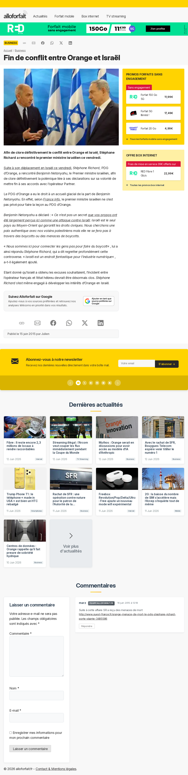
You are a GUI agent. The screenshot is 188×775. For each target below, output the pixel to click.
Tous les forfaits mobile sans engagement (153, 139)
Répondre (86, 626)
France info (51, 199)
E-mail (15, 710)
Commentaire (20, 633)
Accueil (8, 50)
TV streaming (116, 16)
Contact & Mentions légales (56, 769)
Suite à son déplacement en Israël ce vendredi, (38, 168)
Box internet (90, 16)
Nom (14, 688)
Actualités (40, 16)
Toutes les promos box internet (147, 185)
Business (20, 50)
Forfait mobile (64, 16)
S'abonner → (167, 363)
